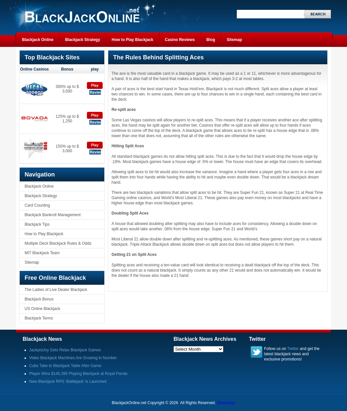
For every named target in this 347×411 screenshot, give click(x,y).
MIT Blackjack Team (42, 253)
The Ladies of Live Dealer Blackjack (56, 289)
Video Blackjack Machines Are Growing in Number (73, 358)
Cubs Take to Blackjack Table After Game (65, 365)
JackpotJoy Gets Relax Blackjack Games (65, 350)
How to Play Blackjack (132, 39)
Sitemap (234, 39)
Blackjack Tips (37, 224)
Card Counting (37, 205)
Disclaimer (226, 403)
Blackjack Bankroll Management (53, 215)
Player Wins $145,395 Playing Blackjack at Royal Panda (78, 373)
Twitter (293, 348)
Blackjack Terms (39, 318)
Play (95, 85)
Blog (210, 39)
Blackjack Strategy (82, 39)
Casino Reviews (180, 39)
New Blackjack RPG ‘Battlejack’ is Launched (68, 381)
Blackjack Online (37, 39)
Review (95, 92)
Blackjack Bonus (39, 299)
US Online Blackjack (42, 308)
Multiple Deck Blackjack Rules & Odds (58, 243)
